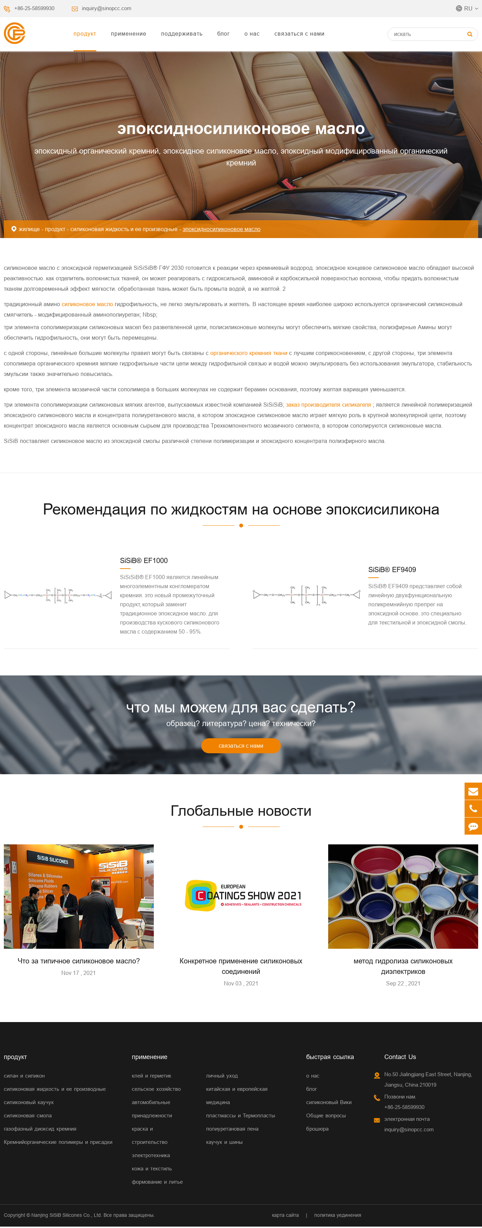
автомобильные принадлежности (152, 1110)
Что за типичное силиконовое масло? (79, 962)
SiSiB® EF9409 (392, 569)
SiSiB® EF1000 (144, 560)
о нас (252, 33)
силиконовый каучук (29, 1104)
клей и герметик (151, 1077)
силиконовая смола (28, 1117)
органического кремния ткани (249, 353)
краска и (142, 1130)
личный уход (222, 1077)
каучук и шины (224, 1143)
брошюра (317, 1130)
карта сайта (285, 1216)
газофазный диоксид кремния (40, 1130)
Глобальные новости (241, 811)
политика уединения (337, 1216)
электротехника (151, 1157)
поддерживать (182, 33)
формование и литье (157, 1183)
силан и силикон (24, 1077)
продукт (85, 33)
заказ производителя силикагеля (329, 404)
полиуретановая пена (232, 1130)
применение (128, 33)
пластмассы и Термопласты (240, 1117)
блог (223, 33)
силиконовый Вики (329, 1104)
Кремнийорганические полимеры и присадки (58, 1143)
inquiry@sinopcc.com (106, 8)
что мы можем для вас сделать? (241, 707)
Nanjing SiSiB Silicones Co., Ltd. (66, 1216)
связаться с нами (299, 33)
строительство (149, 1143)
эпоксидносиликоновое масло (222, 229)
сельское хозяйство (156, 1090)
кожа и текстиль (152, 1170)
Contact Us (400, 1058)
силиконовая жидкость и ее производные (124, 229)
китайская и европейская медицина (237, 1097)
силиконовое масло (88, 304)
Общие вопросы (326, 1117)
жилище (29, 229)
